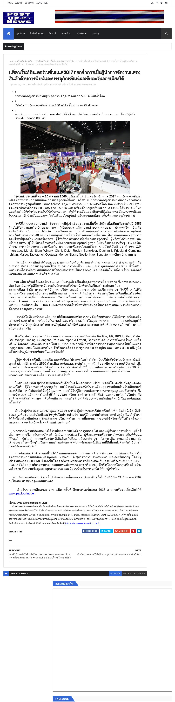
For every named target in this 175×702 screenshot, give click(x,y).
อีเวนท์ (52, 33)
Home (10, 3)
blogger (82, 679)
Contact (29, 3)
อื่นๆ (121, 550)
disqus (94, 679)
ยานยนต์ (124, 518)
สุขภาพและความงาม (130, 538)
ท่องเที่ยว (66, 33)
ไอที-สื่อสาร (36, 33)
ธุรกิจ (19, 33)
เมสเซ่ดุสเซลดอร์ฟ (65, 61)
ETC (124, 580)
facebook (106, 679)
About (18, 3)
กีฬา (121, 534)
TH (76, 61)
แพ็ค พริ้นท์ (50, 61)
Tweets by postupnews (133, 316)
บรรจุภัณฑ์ (38, 61)
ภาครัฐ (95, 33)
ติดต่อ (122, 554)
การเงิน (123, 530)
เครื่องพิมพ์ (21, 61)
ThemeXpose (23, 697)
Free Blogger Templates (44, 697)
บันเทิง (80, 33)
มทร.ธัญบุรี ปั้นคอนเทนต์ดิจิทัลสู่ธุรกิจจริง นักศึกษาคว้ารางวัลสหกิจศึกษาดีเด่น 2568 (153, 334)
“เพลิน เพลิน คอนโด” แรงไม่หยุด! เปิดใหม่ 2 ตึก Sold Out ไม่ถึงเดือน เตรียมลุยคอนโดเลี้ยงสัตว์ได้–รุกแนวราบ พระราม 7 (153, 350)
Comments (158, 563)
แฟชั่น (122, 542)
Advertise (42, 3)
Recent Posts (132, 563)
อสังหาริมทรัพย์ (127, 514)
